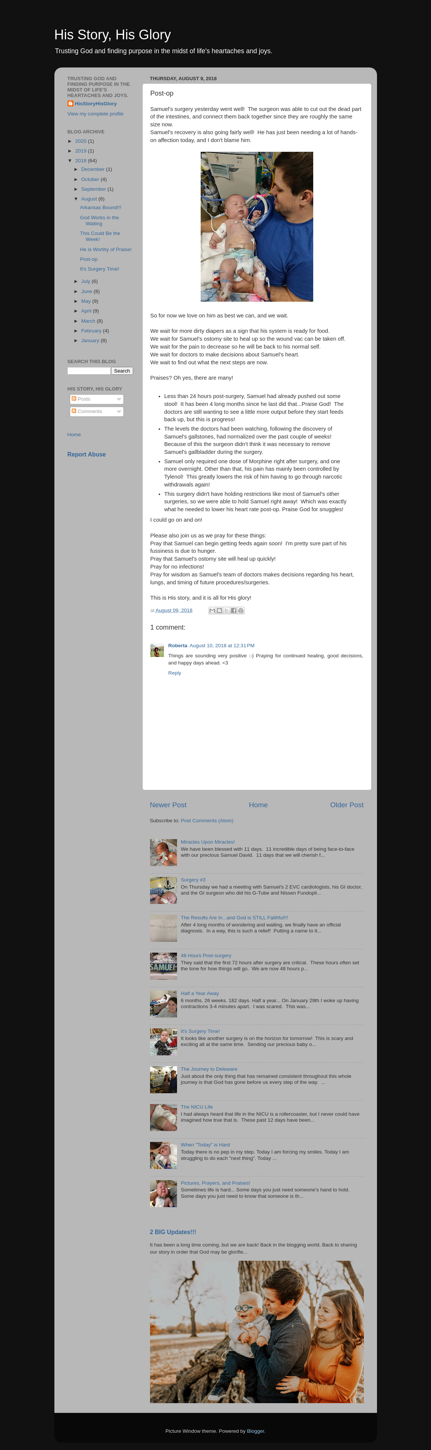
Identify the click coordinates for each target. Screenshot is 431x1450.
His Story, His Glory (112, 34)
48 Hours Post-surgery (206, 955)
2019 (81, 151)
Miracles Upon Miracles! (208, 842)
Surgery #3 (193, 880)
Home (258, 805)
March (89, 321)
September (94, 189)
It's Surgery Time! (200, 1031)
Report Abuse (87, 454)
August (90, 199)
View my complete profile (96, 114)
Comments (87, 411)
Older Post (346, 805)
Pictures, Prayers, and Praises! (215, 1183)
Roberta (178, 645)
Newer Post (168, 805)
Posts (81, 399)
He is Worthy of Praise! (106, 249)
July (86, 281)
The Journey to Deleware (209, 1069)
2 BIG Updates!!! (173, 1232)
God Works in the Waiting (99, 220)
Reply (175, 673)
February (92, 331)
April (87, 311)
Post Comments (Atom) (207, 820)
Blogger (255, 1431)
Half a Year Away (200, 993)
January (91, 340)
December (93, 169)
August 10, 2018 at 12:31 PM (222, 645)
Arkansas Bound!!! (100, 207)
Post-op (89, 259)
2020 (81, 141)
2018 (81, 160)
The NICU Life (197, 1107)
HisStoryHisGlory (96, 103)
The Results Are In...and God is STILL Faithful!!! (234, 917)
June (87, 291)
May (86, 301)
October (91, 179)
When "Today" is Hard (205, 1145)
